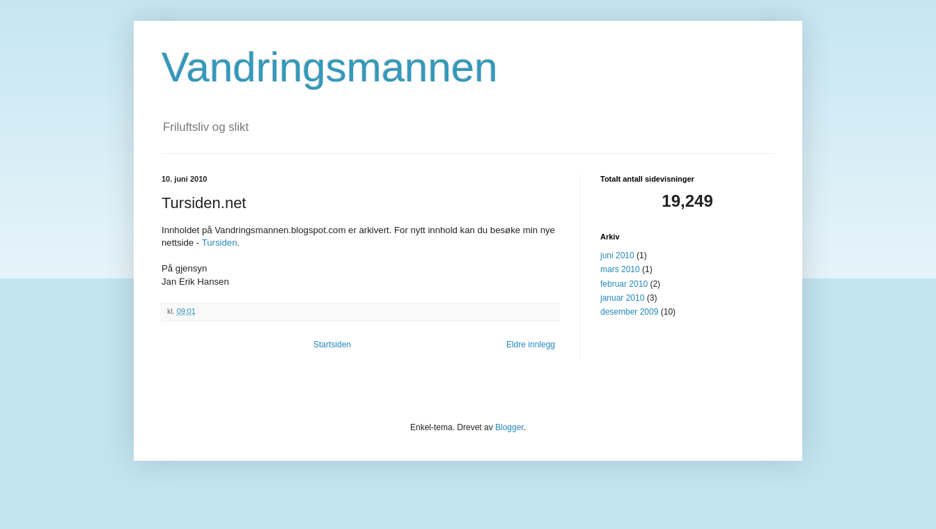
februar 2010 (624, 284)
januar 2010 (622, 298)
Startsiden (332, 344)
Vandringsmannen (330, 67)
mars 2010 (620, 269)
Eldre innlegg (530, 344)
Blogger (509, 427)
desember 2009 (629, 312)
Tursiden (219, 242)
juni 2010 (617, 255)
